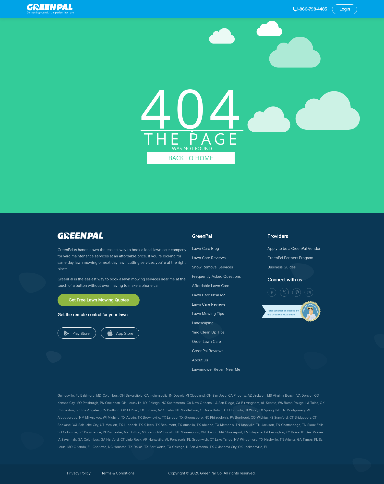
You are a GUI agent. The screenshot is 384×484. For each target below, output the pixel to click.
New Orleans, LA (204, 403)
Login (344, 9)
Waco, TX (256, 410)
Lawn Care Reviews (209, 258)
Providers (277, 236)
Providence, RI (95, 432)
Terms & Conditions (117, 473)
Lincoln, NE (171, 432)
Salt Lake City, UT (91, 425)
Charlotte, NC (103, 447)
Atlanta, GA (293, 440)
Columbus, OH (114, 396)
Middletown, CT (192, 410)
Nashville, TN (274, 440)
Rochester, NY (118, 432)
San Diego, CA (229, 403)
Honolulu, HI (238, 410)
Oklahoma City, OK (229, 447)
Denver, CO (310, 396)
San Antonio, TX (202, 447)
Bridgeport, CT (306, 418)
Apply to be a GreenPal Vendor (293, 248)
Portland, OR (116, 410)
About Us (200, 360)
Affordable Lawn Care (210, 286)
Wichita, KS (265, 418)
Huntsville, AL (158, 440)
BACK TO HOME (190, 158)
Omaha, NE (171, 410)
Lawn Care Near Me (209, 295)
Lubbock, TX (133, 425)
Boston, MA (215, 432)
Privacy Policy (79, 473)
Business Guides (281, 267)
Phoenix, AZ (243, 396)
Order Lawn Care (206, 341)
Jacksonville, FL (256, 447)
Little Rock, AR (136, 440)
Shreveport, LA (236, 432)
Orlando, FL (82, 447)
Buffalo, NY (138, 432)
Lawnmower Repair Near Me (216, 369)
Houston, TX (123, 447)
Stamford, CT (284, 418)
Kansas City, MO (70, 403)
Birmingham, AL (253, 403)
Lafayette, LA (258, 432)
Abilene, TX (210, 425)
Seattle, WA (274, 403)
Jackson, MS (262, 396)
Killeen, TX (152, 425)
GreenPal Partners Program (290, 258)
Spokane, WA (67, 425)
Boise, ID (297, 432)
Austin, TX (134, 418)
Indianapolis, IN (161, 396)
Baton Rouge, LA (296, 403)
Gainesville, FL (68, 396)
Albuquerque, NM (71, 418)
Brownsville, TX (154, 418)
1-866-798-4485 (312, 9)
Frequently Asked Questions (216, 276)
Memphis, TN (230, 425)
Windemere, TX (251, 440)
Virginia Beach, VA (286, 396)
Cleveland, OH (201, 396)
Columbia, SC (73, 432)
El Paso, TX (135, 410)
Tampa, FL (310, 440)
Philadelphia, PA (222, 418)
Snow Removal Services (212, 267)
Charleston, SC (69, 410)
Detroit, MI (181, 396)
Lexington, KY (279, 432)
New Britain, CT (216, 410)
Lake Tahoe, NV (227, 440)
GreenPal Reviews (207, 351)
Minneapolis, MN (193, 432)
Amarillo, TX (192, 425)
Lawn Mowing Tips (208, 313)
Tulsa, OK (317, 403)
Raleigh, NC (157, 403)
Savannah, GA (72, 440)
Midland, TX (116, 418)
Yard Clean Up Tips (208, 332)
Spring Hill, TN (275, 410)
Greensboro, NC (196, 418)
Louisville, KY (137, 403)
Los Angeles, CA (93, 410)
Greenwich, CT (203, 440)
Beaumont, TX (171, 425)
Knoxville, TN (251, 425)
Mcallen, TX (114, 425)
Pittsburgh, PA (93, 403)
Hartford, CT (115, 440)
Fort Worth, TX (160, 447)
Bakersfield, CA (137, 396)
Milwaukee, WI (96, 418)
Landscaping (203, 323)
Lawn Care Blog (205, 248)
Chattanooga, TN (293, 425)
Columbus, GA (94, 440)
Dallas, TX (140, 447)
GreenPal (202, 236)
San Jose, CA (223, 396)
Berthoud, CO (245, 418)
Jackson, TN (271, 425)
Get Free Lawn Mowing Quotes (99, 300)
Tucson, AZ (153, 410)
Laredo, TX (175, 418)
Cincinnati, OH (116, 403)
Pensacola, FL (180, 440)
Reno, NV (154, 432)
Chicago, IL (180, 447)
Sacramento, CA (179, 403)
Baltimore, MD (90, 396)
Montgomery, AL (299, 410)
